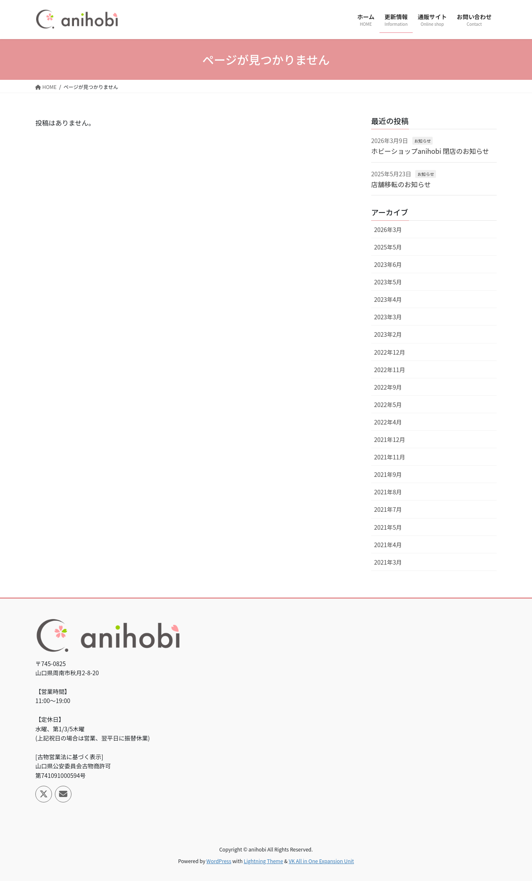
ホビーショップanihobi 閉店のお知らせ (430, 151)
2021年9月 (388, 474)
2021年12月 (389, 439)
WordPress (219, 860)
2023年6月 (388, 264)
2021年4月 (388, 544)
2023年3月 (388, 317)
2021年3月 (388, 562)
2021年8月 (388, 492)
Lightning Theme (263, 860)
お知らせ (422, 141)
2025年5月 (388, 247)
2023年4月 (388, 299)
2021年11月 (389, 457)
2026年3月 (388, 229)
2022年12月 (389, 352)
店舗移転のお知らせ (401, 184)
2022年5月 (388, 404)
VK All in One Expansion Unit (321, 860)
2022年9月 (388, 387)
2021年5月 (388, 527)
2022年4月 (388, 422)
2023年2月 (388, 334)
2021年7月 (388, 509)
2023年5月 (388, 282)
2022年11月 (389, 369)
